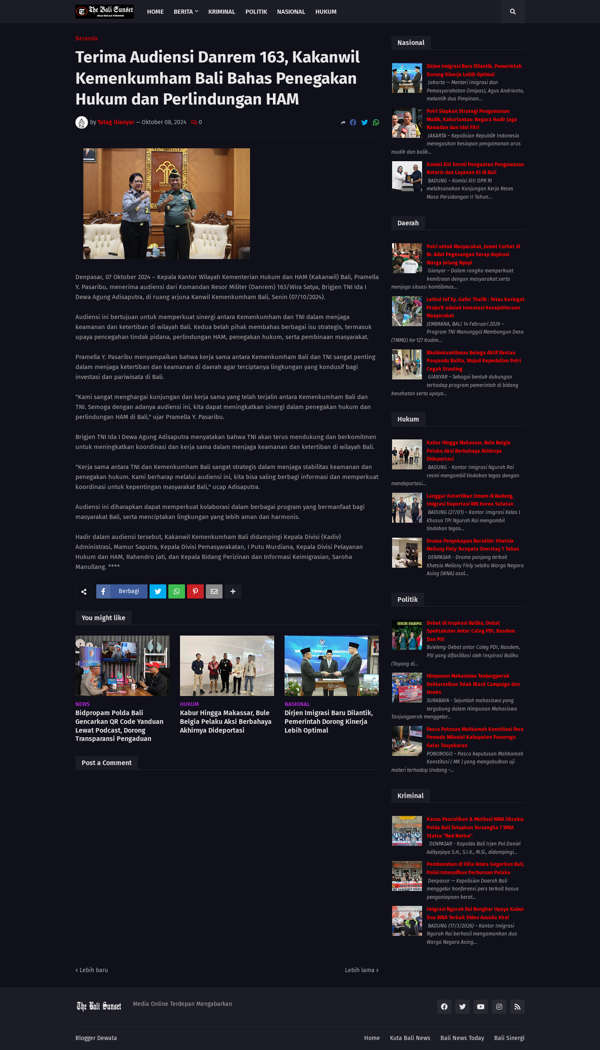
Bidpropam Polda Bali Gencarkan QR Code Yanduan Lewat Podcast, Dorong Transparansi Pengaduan (119, 726)
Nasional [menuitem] (291, 11)
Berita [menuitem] (183, 11)
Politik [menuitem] (256, 11)
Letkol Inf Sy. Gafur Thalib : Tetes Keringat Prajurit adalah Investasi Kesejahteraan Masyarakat (476, 308)
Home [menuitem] (155, 11)
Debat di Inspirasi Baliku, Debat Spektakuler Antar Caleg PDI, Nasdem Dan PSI (471, 631)
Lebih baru (94, 970)
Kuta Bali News (410, 1038)
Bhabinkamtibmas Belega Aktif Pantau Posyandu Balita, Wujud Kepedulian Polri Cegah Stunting (474, 361)
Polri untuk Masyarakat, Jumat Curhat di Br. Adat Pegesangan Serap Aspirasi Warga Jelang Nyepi (473, 255)
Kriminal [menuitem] (221, 11)
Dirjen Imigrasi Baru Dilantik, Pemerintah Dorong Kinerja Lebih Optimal (329, 721)
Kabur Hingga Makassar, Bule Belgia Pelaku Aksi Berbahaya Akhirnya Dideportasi (226, 721)
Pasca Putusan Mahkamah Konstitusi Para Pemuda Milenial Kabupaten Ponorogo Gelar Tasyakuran (475, 737)
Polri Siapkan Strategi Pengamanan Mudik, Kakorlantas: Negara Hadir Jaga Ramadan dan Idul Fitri (472, 119)
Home (372, 1038)
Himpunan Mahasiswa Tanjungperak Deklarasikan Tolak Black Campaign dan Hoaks (473, 684)
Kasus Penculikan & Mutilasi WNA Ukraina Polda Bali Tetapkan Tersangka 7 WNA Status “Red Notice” (475, 827)
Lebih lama (360, 970)
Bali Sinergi (509, 1038)
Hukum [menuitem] (326, 11)
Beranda (86, 39)
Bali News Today (462, 1038)
